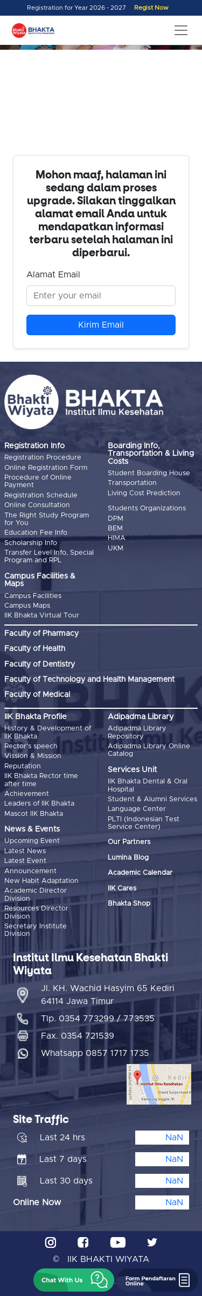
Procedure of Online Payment (38, 481)
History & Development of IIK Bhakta (47, 732)
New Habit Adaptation (41, 881)
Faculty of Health (34, 649)
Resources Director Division (36, 912)
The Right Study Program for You (46, 519)
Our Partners (129, 842)
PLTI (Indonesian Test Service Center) (143, 823)
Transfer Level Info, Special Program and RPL (49, 556)
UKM (115, 548)
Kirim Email (101, 325)
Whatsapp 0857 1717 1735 (95, 1053)
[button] (73, 1280)
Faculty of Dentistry (39, 664)
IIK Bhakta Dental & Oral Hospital (147, 785)
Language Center (137, 809)
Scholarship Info (30, 543)
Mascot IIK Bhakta (33, 814)
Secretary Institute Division (35, 930)
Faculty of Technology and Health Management (89, 679)
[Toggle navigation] (181, 30)
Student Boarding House (149, 473)
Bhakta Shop (129, 903)
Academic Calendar (140, 872)
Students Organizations (147, 508)
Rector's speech (31, 746)
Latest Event (25, 861)
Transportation (132, 483)
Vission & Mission (32, 756)
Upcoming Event (32, 841)
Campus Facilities (32, 596)
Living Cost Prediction (144, 493)
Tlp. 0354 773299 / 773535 (98, 1018)
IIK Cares (122, 888)
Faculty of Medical (37, 695)
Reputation (22, 766)
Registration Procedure (42, 457)
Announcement (30, 871)
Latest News (25, 851)
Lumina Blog (128, 857)
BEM (115, 528)
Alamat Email (53, 274)
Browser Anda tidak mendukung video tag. (101, 107)
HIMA (117, 538)
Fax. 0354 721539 (77, 1036)
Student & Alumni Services (152, 799)
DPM (115, 518)
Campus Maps (27, 605)
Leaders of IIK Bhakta (39, 803)
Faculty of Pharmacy (41, 633)
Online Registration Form (45, 467)
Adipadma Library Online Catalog (149, 750)
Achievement (26, 793)
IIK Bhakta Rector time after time (41, 780)
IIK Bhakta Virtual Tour (41, 615)
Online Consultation (37, 505)
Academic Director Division (35, 894)
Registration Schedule (41, 495)
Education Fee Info (35, 532)
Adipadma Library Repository (137, 732)
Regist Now (151, 8)
